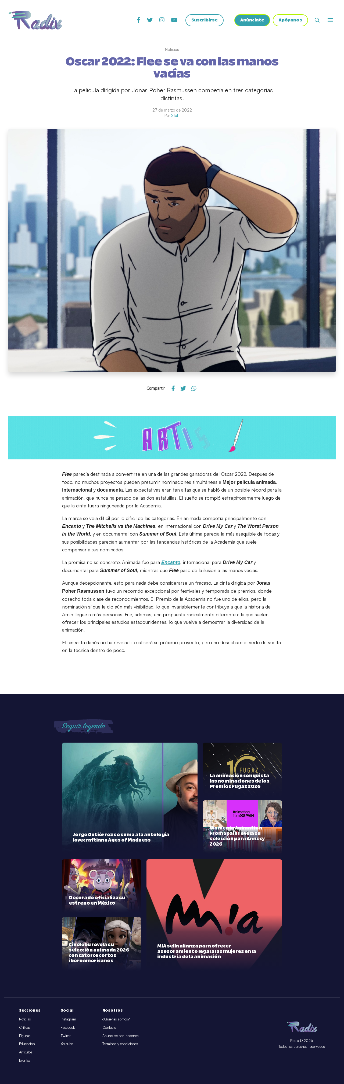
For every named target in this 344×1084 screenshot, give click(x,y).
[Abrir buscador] (317, 20)
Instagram (68, 1019)
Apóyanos (290, 20)
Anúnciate (252, 20)
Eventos (25, 1060)
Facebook (68, 1027)
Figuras (25, 1036)
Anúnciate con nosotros (120, 1036)
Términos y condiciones (120, 1044)
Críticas (25, 1027)
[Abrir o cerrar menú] (330, 20)
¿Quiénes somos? (116, 1019)
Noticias (25, 1019)
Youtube (67, 1044)
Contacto (109, 1027)
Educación (27, 1044)
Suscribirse (204, 20)
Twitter (66, 1036)
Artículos (25, 1052)
